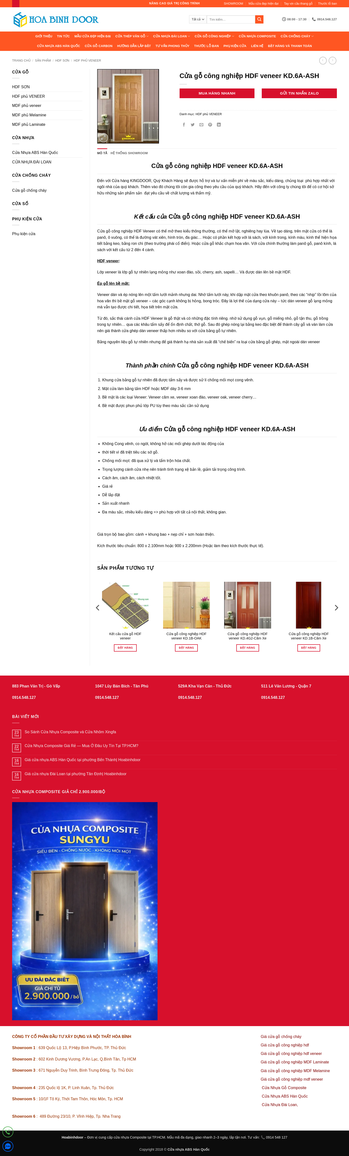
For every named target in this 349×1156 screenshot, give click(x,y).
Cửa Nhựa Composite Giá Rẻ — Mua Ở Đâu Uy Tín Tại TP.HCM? (81, 746)
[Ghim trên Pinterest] (210, 125)
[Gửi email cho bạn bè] (201, 125)
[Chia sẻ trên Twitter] (193, 125)
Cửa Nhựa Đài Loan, (280, 1105)
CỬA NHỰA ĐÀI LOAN (171, 36)
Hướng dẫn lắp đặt (134, 46)
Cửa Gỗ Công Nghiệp (214, 36)
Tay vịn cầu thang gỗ (298, 3)
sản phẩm (43, 60)
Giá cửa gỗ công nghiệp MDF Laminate (295, 1062)
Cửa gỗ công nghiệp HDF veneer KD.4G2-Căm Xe (248, 636)
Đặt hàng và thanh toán (290, 46)
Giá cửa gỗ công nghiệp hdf (285, 1045)
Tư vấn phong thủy (173, 46)
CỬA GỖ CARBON (99, 46)
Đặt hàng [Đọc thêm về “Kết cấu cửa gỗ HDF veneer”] (125, 647)
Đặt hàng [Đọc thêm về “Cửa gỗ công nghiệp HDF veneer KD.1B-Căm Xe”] (308, 647)
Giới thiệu (43, 36)
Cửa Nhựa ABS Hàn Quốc (58, 46)
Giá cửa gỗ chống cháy (281, 1037)
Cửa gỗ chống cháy (29, 190)
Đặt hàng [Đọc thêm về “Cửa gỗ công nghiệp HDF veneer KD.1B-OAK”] (186, 647)
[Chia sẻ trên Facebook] (184, 125)
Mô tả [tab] (102, 153)
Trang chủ (21, 60)
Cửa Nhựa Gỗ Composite (285, 1088)
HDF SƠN (62, 60)
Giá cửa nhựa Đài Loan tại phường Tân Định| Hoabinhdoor (76, 774)
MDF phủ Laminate (28, 124)
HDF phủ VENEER (87, 60)
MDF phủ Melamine (29, 115)
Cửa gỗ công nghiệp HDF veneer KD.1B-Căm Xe (309, 636)
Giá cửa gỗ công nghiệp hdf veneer (291, 1054)
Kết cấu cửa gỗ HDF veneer (125, 636)
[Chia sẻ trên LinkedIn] (219, 125)
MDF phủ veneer (26, 106)
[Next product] (323, 60)
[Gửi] (259, 19)
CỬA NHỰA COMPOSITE (257, 36)
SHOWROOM (233, 3)
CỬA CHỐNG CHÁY (297, 36)
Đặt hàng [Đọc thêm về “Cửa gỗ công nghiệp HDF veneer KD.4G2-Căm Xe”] (247, 647)
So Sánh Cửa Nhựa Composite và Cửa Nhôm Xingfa (70, 732)
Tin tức (63, 36)
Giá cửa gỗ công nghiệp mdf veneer (292, 1079)
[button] (103, 138)
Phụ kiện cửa (234, 46)
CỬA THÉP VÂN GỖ (132, 36)
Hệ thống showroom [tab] (129, 153)
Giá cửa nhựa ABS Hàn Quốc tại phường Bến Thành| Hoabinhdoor (83, 760)
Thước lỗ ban (327, 3)
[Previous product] (332, 60)
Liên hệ (257, 46)
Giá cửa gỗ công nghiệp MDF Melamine (295, 1071)
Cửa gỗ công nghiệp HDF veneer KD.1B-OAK (186, 636)
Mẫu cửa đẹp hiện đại (264, 3)
